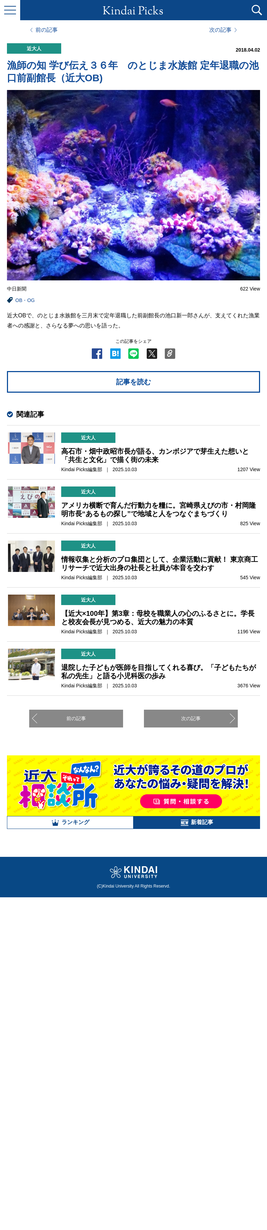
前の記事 (46, 30)
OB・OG (25, 300)
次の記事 (220, 30)
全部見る (133, 1152)
